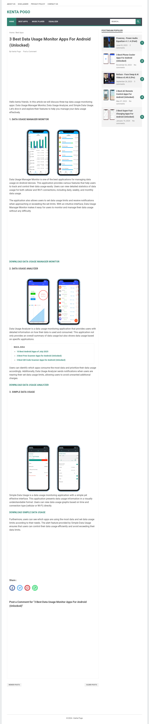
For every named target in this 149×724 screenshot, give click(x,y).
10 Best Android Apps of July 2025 (32, 351)
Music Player (38, 22)
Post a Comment (30, 52)
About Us (11, 4)
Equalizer (53, 22)
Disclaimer (23, 4)
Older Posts (91, 685)
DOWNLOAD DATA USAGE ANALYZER (29, 385)
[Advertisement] (53, 76)
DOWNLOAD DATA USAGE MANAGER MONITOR (34, 261)
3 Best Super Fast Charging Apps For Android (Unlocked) (125, 114)
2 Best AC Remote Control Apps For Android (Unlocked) (125, 94)
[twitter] (20, 588)
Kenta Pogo (18, 12)
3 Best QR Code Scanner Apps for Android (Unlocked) (41, 360)
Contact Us (53, 4)
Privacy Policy (38, 4)
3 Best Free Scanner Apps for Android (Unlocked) (39, 356)
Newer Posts (14, 685)
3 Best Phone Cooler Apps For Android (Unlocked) (125, 58)
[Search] (123, 21)
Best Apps (23, 22)
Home (11, 22)
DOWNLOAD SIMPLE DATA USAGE (27, 512)
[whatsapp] (35, 588)
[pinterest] (27, 588)
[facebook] (12, 588)
